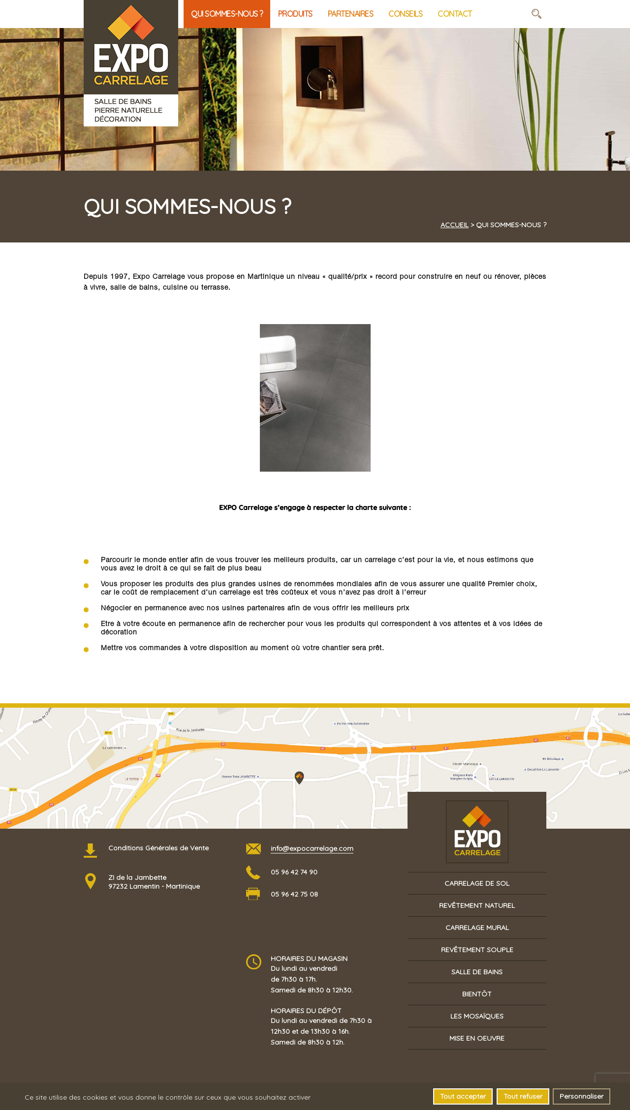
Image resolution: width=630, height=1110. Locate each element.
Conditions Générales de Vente (158, 847)
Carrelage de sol (476, 883)
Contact (455, 14)
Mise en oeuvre (476, 1038)
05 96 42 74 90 (294, 872)
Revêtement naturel (477, 905)
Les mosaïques (477, 1016)
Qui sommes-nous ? (227, 14)
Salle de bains (477, 971)
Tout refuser (523, 1096)
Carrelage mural (477, 927)
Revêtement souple (477, 949)
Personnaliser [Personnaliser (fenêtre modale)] (581, 1096)
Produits (295, 14)
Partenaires (351, 14)
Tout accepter (463, 1096)
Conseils (405, 14)
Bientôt (477, 994)
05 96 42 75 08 (294, 894)
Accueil (455, 224)
